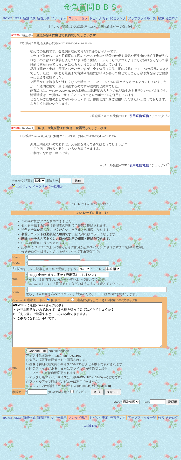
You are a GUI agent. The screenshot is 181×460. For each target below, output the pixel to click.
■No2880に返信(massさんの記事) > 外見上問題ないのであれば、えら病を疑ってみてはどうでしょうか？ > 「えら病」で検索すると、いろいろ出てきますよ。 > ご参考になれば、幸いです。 (96, 329)
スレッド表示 (78, 18)
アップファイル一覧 (142, 18)
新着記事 (43, 18)
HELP (17, 18)
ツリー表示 (59, 18)
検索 (161, 18)
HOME (7, 18)
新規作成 (29, 18)
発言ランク (118, 18)
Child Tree (90, 434)
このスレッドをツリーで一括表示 (37, 186)
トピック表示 (98, 18)
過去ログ (172, 18)
